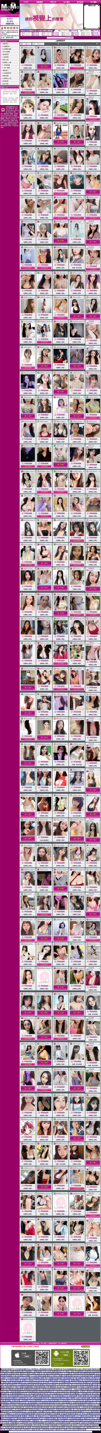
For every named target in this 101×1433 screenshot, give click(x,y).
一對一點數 (6, 68)
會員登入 (10, 18)
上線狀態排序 (7, 73)
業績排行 (5, 43)
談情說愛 (5, 81)
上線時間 (5, 57)
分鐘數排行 (6, 46)
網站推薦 (5, 76)
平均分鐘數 (6, 52)
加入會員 (10, 21)
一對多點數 (6, 65)
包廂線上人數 (7, 62)
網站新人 (5, 70)
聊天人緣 (5, 60)
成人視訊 (5, 84)
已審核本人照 (7, 78)
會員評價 (5, 54)
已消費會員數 (7, 49)
